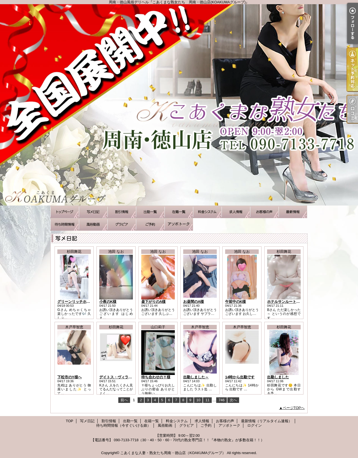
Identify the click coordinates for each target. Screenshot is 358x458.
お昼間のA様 (193, 301)
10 (198, 400)
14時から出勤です (240, 377)
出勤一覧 (150, 212)
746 (221, 400)
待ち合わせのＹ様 (155, 377)
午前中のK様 (235, 301)
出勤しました (278, 377)
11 (207, 400)
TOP (64, 212)
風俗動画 (93, 224)
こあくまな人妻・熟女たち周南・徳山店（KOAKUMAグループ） (173, 453)
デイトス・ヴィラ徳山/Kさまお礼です (130, 377)
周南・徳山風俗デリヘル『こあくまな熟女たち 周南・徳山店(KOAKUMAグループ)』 (179, 105)
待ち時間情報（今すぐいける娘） (64, 224)
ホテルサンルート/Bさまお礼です (294, 301)
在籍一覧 (178, 212)
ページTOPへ (294, 408)
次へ (233, 400)
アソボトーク (178, 224)
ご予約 (150, 224)
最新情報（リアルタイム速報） (293, 212)
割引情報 (121, 212)
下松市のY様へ (69, 377)
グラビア (121, 224)
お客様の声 (264, 212)
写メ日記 (93, 212)
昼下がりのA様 (153, 301)
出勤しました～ (196, 377)
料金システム (207, 212)
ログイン (254, 425)
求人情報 (236, 212)
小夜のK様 (107, 301)
